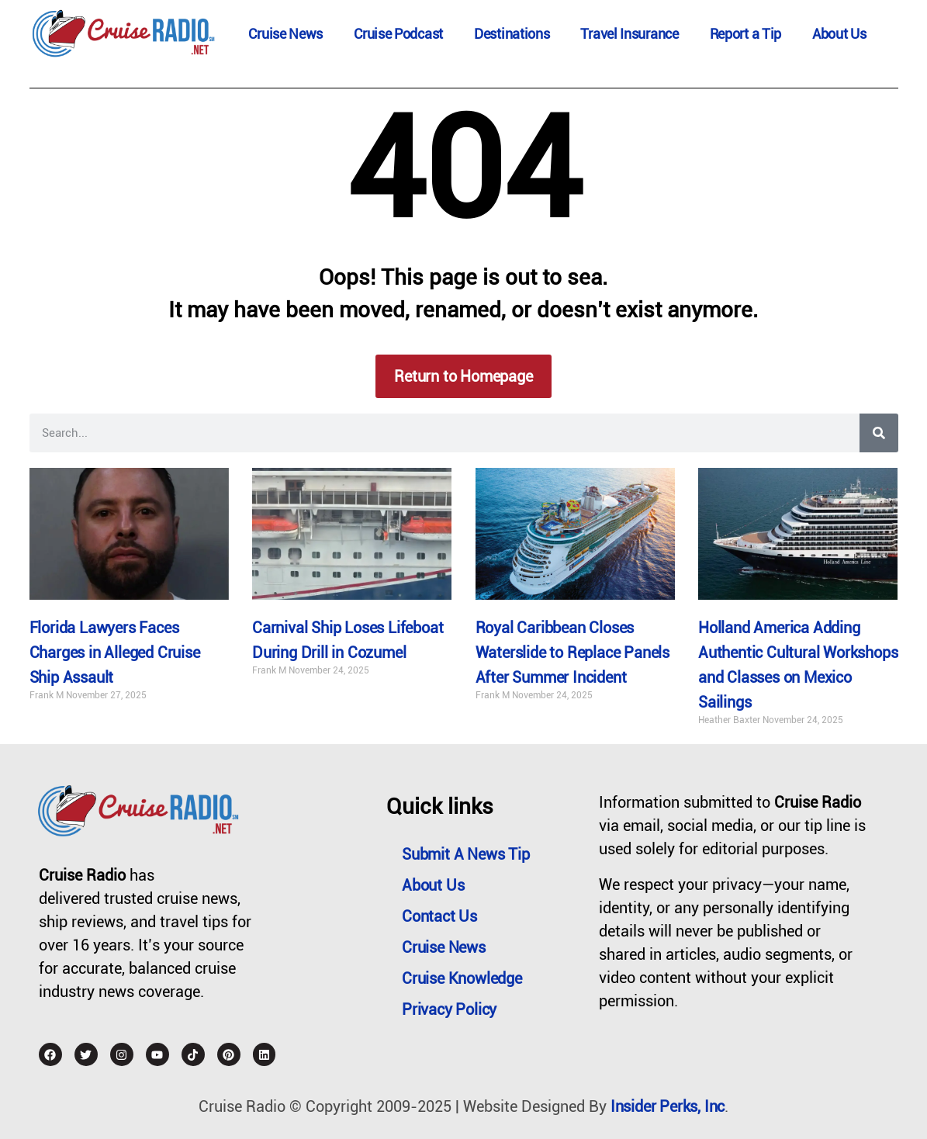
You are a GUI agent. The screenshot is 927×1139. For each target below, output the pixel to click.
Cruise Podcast (398, 34)
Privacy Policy (449, 1009)
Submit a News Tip (466, 854)
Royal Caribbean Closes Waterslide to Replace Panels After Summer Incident (572, 652)
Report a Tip (745, 34)
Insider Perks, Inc (668, 1106)
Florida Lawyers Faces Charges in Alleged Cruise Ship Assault (114, 652)
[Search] (879, 433)
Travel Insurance (629, 34)
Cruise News (285, 34)
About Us (839, 34)
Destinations (511, 34)
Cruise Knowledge (462, 978)
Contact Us (439, 916)
